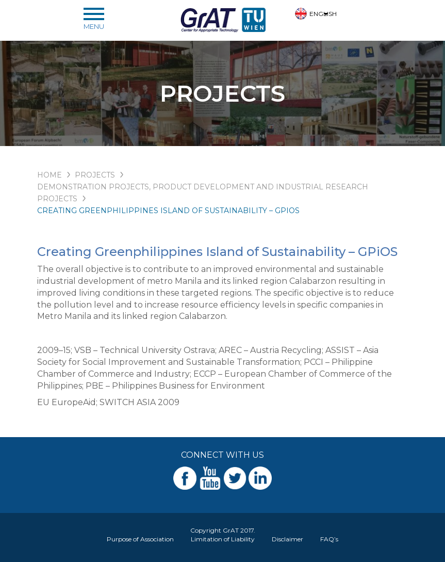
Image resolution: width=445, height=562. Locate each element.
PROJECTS (95, 175)
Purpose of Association (140, 539)
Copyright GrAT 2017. (222, 530)
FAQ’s (329, 539)
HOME (49, 175)
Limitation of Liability (223, 539)
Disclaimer (287, 539)
